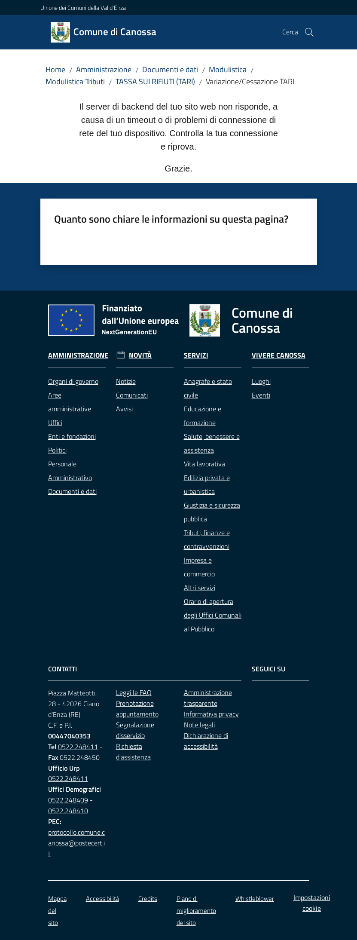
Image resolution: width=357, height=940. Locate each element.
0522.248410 (68, 810)
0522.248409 (68, 800)
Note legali (199, 725)
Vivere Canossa (278, 355)
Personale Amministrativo (70, 471)
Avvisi (124, 409)
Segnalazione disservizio (135, 730)
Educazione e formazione (202, 416)
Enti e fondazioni (72, 436)
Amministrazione (103, 69)
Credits (147, 898)
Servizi (196, 355)
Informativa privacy (211, 714)
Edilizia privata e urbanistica (207, 484)
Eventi (261, 395)
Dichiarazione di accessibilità (206, 740)
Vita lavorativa (204, 464)
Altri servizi (199, 587)
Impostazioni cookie (311, 902)
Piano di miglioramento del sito (196, 911)
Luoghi (261, 381)
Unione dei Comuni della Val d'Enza (83, 7)
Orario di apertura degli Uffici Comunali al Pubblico (212, 615)
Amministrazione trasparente (208, 697)
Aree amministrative (69, 402)
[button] (309, 32)
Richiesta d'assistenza (133, 751)
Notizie (126, 381)
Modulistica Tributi (75, 81)
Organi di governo (73, 381)
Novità (140, 355)
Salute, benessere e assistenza (212, 443)
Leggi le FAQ (134, 692)
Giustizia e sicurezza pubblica (212, 512)
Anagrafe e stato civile (208, 388)
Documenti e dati (170, 69)
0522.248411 (78, 746)
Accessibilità (102, 898)
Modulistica (228, 69)
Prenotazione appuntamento (137, 708)
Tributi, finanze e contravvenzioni (207, 539)
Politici (57, 450)
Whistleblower (254, 898)
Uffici (55, 422)
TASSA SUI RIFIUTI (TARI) (155, 81)
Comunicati (132, 395)
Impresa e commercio (199, 567)
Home (55, 69)
